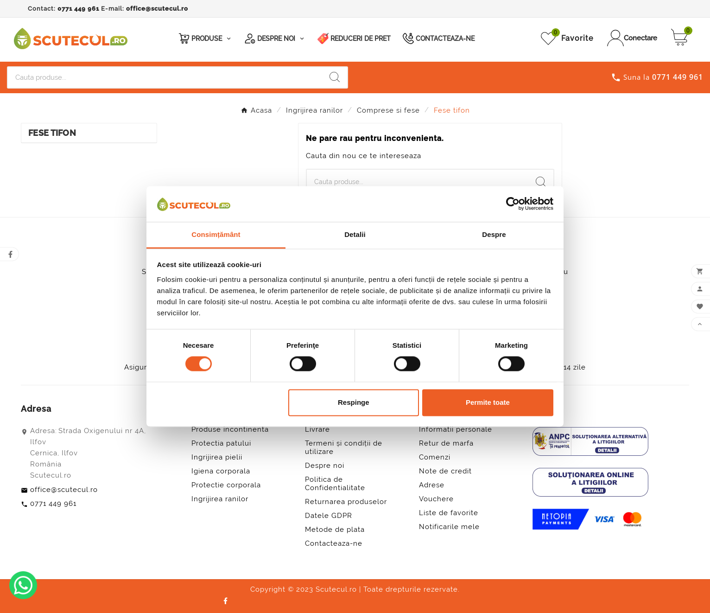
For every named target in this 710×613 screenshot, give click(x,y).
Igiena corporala (220, 471)
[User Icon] (632, 38)
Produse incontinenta (230, 429)
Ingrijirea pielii (216, 457)
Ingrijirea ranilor (219, 499)
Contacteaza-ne (333, 543)
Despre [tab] (494, 234)
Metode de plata (335, 529)
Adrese (431, 485)
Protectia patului (221, 443)
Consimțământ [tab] (215, 234)
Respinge (353, 402)
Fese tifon (52, 133)
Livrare (317, 429)
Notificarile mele (449, 527)
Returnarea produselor (346, 502)
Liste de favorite (448, 513)
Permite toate (488, 402)
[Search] (335, 77)
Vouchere (436, 499)
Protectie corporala (226, 485)
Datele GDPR (328, 515)
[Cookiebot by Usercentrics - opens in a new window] (512, 204)
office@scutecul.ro (157, 8)
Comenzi (434, 457)
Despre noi (324, 465)
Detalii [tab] (355, 234)
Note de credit (445, 471)
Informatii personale (455, 429)
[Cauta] (165, 77)
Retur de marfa (446, 443)
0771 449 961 (78, 8)
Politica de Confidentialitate (335, 483)
